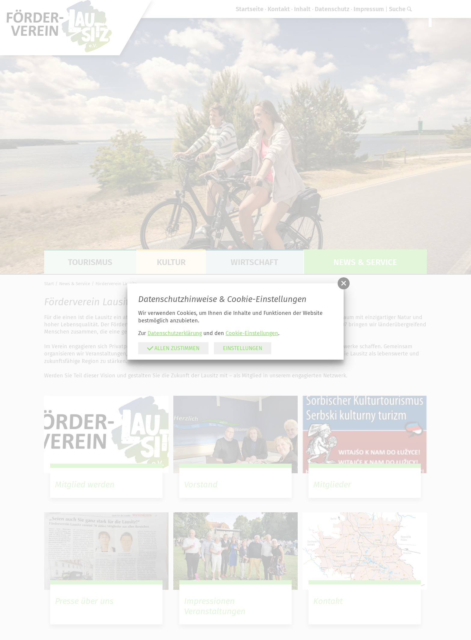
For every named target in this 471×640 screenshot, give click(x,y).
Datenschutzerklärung (174, 333)
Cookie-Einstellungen (252, 333)
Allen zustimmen (173, 348)
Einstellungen (242, 348)
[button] (344, 283)
